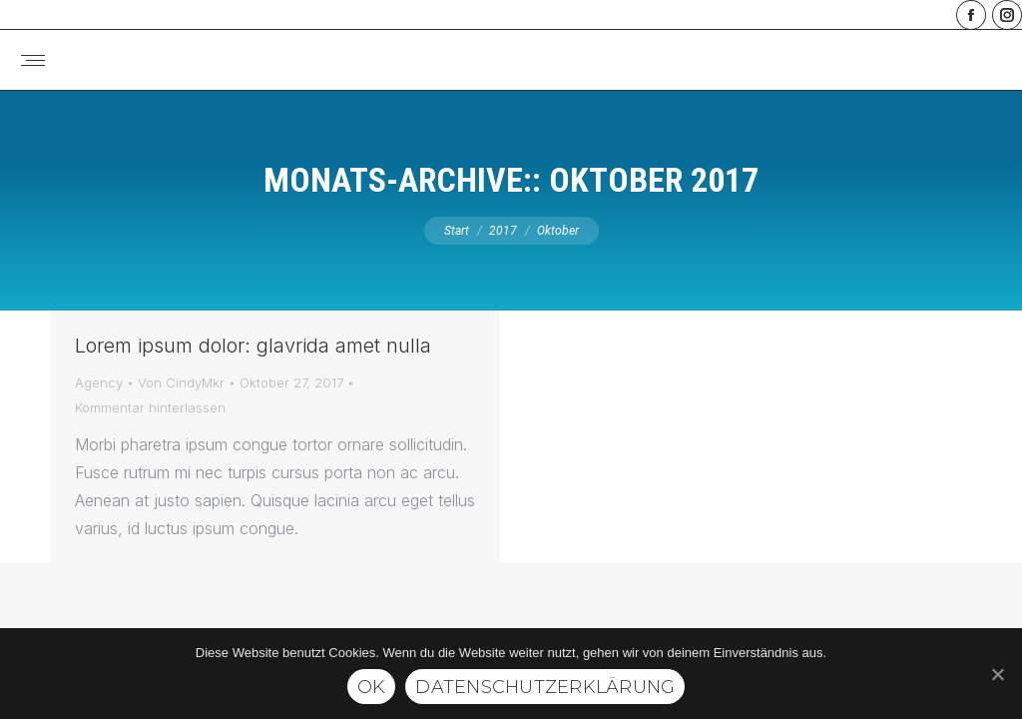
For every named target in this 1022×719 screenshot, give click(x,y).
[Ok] (997, 674)
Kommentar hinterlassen (150, 407)
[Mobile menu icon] (33, 60)
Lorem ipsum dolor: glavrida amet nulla (253, 346)
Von (181, 382)
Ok (371, 687)
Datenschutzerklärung (545, 687)
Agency (99, 382)
